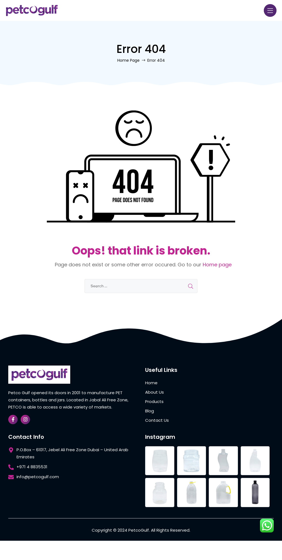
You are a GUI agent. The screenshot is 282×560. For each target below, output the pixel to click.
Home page (217, 264)
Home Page (128, 60)
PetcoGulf (138, 530)
